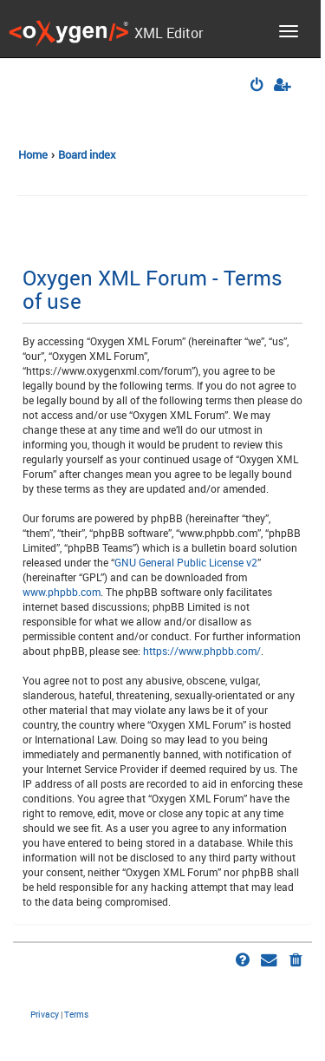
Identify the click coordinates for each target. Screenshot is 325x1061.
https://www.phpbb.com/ (202, 651)
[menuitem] (257, 86)
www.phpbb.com (62, 592)
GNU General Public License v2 (185, 562)
